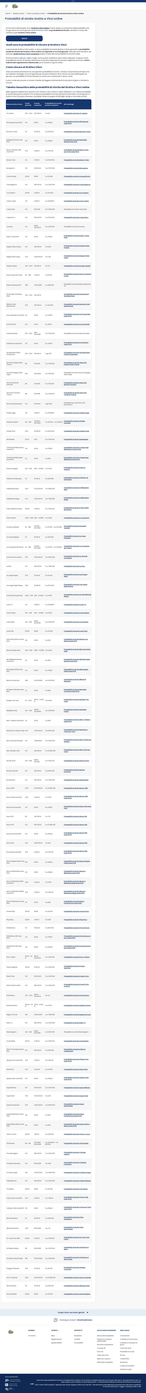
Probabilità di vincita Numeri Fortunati (74, 771)
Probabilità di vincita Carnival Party (77, 176)
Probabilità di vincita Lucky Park (75, 631)
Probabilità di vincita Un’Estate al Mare (76, 1248)
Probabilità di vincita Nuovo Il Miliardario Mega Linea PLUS (74, 892)
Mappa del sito (56, 1339)
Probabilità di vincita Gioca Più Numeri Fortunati (75, 384)
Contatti (77, 1339)
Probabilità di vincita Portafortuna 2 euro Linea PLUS (77, 937)
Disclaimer (124, 1362)
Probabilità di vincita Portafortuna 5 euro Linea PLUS (77, 947)
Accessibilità (78, 1343)
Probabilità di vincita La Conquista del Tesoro (76, 547)
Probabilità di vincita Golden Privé (76, 431)
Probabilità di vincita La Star (74, 566)
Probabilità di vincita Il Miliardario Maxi (76, 489)
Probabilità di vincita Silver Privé (75, 1069)
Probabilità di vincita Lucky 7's (75, 605)
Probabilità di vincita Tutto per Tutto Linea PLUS (77, 1208)
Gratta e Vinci (18, 13)
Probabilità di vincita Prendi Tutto (76, 976)
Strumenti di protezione (105, 1345)
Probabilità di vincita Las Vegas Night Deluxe (75, 585)
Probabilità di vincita (127, 1352)
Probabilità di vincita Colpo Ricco (76, 217)
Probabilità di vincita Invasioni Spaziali (75, 527)
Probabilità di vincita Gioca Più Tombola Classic (75, 394)
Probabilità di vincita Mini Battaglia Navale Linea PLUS (77, 660)
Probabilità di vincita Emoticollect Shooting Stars (76, 295)
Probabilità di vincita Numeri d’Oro (76, 761)
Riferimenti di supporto (105, 1362)
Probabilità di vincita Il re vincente (76, 518)
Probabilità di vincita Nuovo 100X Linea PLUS (76, 797)
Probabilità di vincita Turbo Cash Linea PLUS (76, 1198)
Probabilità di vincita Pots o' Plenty (77, 957)
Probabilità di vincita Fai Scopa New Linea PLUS (77, 315)
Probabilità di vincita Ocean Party (76, 911)
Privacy (122, 1355)
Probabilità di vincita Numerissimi (76, 780)
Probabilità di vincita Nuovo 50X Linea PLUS (75, 852)
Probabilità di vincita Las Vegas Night (75, 575)
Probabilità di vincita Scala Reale (76, 1041)
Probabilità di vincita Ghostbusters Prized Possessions (77, 353)
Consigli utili (101, 1348)
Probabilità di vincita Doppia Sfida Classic (76, 247)
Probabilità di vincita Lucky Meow (76, 622)
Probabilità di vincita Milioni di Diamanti (75, 680)
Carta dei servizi (125, 1348)
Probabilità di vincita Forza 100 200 (76, 324)
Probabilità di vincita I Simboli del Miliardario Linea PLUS (76, 458)
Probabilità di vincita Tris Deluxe (75, 1189)
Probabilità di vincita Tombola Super (77, 1173)
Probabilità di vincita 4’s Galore (75, 113)
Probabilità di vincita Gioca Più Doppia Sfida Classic (75, 363)
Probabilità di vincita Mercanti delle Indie (77, 650)
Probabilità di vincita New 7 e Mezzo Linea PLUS (77, 720)
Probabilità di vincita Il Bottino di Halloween (76, 479)
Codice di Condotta (127, 1366)
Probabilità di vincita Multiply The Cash (76, 700)
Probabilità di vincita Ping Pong (75, 920)
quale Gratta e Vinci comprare (26, 54)
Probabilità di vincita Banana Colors (77, 132)
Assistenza (78, 1336)
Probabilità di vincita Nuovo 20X (75, 825)
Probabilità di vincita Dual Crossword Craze (77, 275)
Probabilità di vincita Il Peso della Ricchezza (76, 509)
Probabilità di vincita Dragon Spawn (77, 266)
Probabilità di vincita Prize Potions (76, 995)
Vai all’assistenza (84, 1320)
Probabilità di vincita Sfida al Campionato (74, 1050)
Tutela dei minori (103, 1355)
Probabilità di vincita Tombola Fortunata (75, 1163)
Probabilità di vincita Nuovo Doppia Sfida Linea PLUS (77, 862)
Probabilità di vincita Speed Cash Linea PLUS (76, 1078)
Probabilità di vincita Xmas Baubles (77, 1294)
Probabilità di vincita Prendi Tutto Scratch (76, 985)
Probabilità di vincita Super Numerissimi (74, 1105)
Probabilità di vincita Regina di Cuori (77, 1015)
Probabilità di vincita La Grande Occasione (75, 557)
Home (7, 13)
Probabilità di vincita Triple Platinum (77, 1181)
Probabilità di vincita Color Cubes (76, 201)
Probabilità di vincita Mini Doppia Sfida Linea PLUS (76, 670)
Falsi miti (100, 1352)
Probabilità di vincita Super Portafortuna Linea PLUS (74, 1115)
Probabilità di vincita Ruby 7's (75, 1023)
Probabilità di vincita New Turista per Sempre (77, 741)
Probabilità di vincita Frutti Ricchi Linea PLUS (76, 343)
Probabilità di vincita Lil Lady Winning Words (77, 595)
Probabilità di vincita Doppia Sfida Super (76, 257)
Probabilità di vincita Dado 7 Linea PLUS (76, 237)
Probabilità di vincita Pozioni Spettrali (74, 967)
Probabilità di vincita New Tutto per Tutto (77, 751)
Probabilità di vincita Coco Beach (76, 193)
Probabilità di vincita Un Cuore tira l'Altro (76, 1238)
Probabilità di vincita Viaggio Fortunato (74, 1268)
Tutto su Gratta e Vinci (36, 13)
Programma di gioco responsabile (104, 1340)
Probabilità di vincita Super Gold (76, 1096)
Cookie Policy (124, 1359)
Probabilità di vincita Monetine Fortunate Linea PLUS (75, 690)
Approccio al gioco (103, 1359)
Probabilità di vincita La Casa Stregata (75, 537)
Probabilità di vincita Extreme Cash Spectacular (77, 305)
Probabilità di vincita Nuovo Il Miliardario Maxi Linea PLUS (74, 882)
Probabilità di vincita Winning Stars (77, 1286)
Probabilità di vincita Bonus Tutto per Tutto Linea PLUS (76, 151)
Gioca (24, 38)
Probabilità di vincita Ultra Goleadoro (73, 1218)
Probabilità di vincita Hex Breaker (76, 439)
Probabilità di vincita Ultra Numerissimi (73, 1228)
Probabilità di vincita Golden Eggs (76, 413)
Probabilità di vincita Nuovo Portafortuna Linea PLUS (74, 902)
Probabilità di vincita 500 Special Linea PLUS (76, 122)
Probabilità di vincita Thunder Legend (75, 1153)
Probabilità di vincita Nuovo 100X (76, 788)
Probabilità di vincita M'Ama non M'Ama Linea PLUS (76, 640)
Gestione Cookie (125, 1369)
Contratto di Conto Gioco (129, 1339)
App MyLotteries (56, 1343)
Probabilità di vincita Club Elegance (77, 185)
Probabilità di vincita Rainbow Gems (77, 1005)
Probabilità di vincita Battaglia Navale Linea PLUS (75, 141)
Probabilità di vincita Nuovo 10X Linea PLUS (77, 807)
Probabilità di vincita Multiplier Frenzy (75, 710)
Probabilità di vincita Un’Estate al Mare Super (76, 1258)
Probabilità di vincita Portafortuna (76, 928)
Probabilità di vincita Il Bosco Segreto (74, 468)
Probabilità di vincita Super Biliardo (77, 1088)
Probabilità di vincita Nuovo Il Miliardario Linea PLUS (74, 872)
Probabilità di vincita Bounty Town (76, 160)
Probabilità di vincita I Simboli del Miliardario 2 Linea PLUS (76, 448)
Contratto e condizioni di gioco (128, 1344)
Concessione (124, 1336)
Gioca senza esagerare (105, 1336)
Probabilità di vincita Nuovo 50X (75, 843)
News (53, 1336)
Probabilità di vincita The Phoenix (76, 1143)
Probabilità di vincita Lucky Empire (76, 613)
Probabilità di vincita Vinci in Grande (77, 1278)
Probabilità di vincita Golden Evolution (74, 422)
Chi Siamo (32, 1336)
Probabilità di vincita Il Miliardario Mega (76, 499)
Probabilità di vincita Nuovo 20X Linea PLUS (75, 834)
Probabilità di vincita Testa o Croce (77, 1134)
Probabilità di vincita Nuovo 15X (75, 816)
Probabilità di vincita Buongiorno (76, 168)
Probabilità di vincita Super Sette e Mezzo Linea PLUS (77, 1125)
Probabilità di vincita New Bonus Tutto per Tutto (75, 731)
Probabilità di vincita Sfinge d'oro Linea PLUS (76, 1060)
